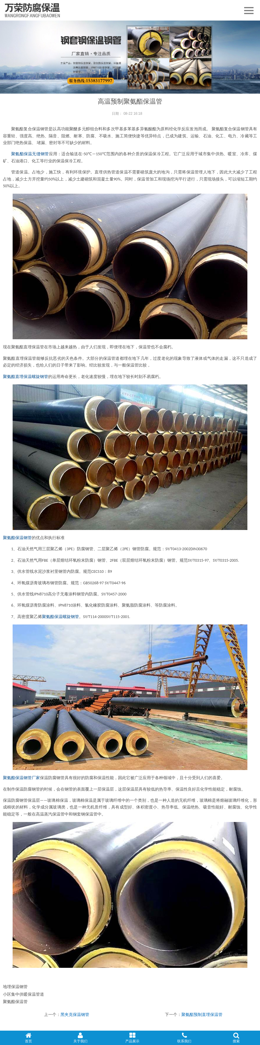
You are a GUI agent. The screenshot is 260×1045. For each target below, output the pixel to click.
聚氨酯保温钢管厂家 (21, 778)
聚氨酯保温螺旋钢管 (60, 616)
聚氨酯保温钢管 (17, 538)
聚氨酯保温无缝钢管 (30, 154)
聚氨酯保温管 (15, 1001)
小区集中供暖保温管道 (23, 994)
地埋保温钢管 (15, 986)
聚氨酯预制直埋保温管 (201, 1014)
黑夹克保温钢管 (74, 1014)
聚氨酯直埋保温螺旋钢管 (25, 376)
